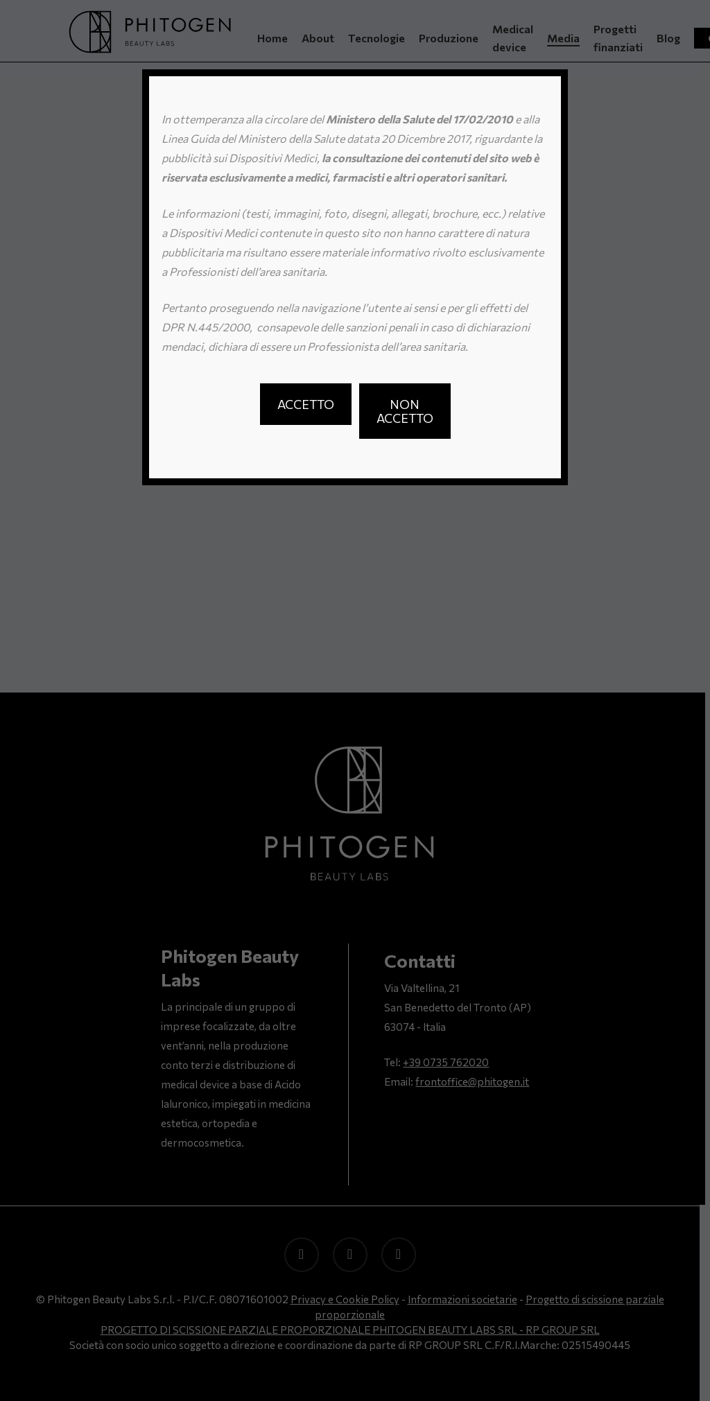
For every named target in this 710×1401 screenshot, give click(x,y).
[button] (306, 404)
